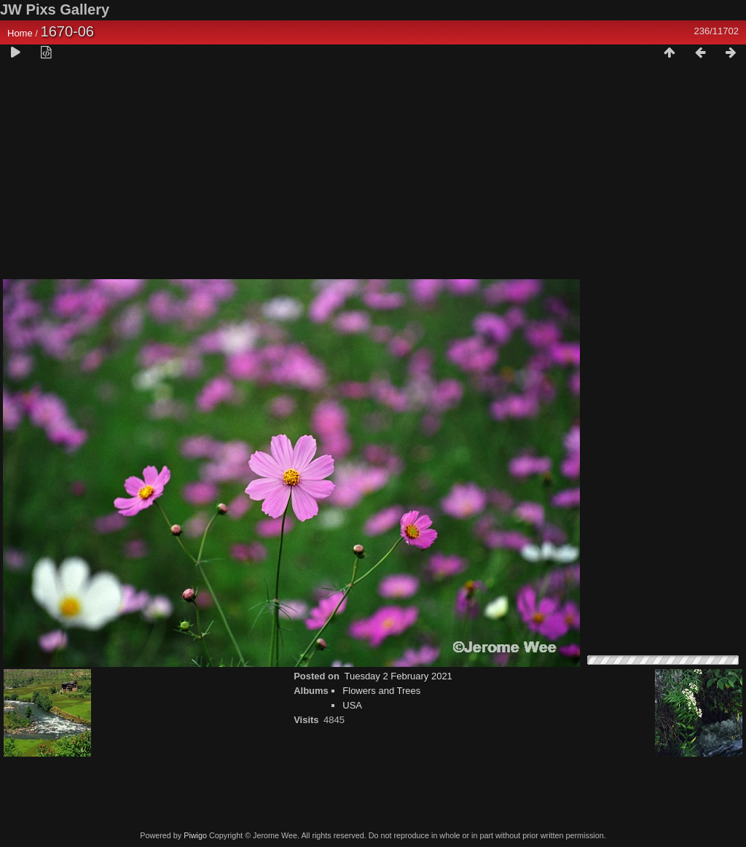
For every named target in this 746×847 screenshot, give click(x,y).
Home (20, 33)
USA (352, 705)
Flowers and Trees (381, 690)
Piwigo (195, 835)
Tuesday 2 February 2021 (398, 676)
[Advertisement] (373, 176)
